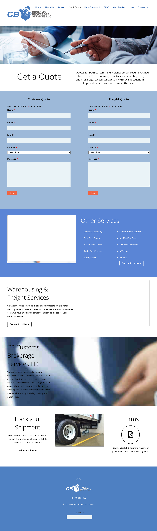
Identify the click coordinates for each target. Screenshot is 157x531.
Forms (130, 419)
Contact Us (143, 7)
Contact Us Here (131, 263)
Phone (11, 122)
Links (131, 7)
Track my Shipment (27, 450)
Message (12, 159)
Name (11, 110)
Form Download (92, 7)
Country (12, 147)
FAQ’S (106, 7)
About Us (49, 7)
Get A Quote (75, 7)
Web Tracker (119, 7)
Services (61, 7)
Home (38, 7)
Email (10, 135)
